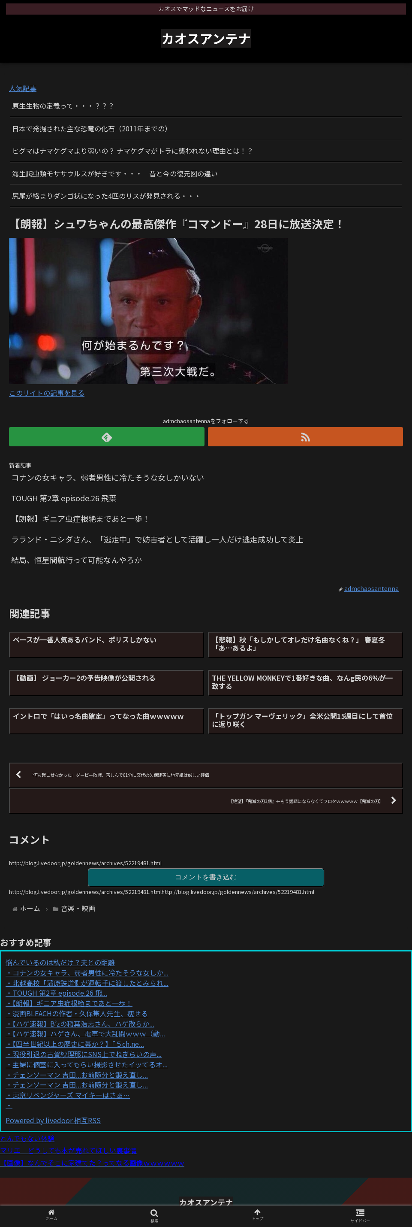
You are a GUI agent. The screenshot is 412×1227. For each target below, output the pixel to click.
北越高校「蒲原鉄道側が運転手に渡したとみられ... (90, 983)
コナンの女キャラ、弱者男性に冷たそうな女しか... (90, 972)
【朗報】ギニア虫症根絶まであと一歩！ (72, 1003)
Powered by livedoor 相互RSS (53, 1120)
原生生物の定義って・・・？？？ (63, 105)
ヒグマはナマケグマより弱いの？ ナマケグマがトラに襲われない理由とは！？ (132, 150)
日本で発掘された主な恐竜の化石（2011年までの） (91, 128)
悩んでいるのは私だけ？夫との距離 (60, 962)
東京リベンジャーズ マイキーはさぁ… (71, 1095)
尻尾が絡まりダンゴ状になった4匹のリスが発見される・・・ (106, 196)
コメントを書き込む (206, 877)
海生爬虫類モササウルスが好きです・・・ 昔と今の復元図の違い (115, 173)
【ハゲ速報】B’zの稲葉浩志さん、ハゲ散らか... (83, 1023)
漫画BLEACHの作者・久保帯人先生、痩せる (80, 1013)
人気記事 (22, 88)
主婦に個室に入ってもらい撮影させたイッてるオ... (90, 1064)
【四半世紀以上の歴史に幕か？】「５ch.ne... (78, 1044)
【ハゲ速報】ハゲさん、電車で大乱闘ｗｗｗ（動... (88, 1033)
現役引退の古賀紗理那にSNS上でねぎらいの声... (87, 1054)
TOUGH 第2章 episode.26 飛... (59, 993)
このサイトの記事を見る (46, 393)
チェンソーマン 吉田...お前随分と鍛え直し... (80, 1074)
